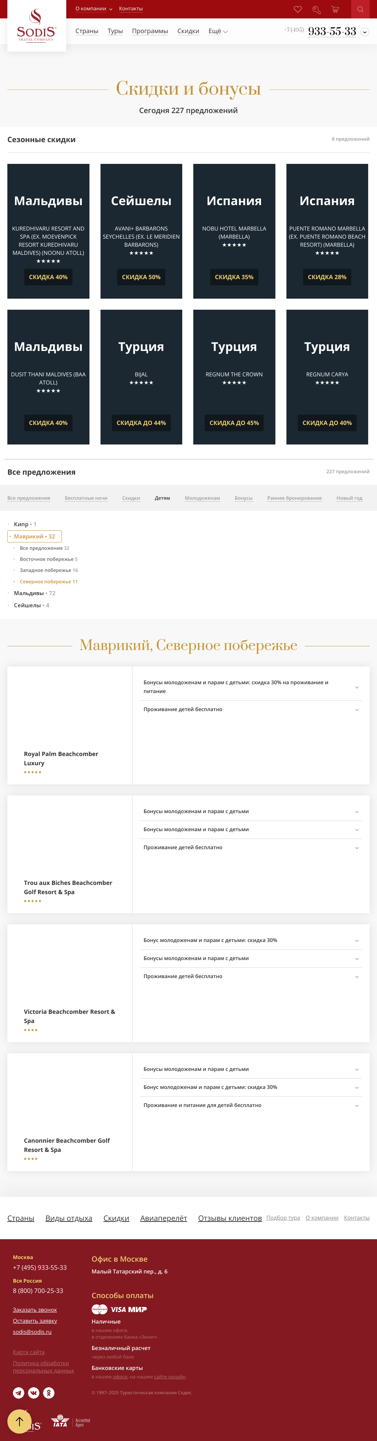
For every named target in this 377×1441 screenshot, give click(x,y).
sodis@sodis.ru (32, 1332)
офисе (120, 1376)
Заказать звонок (35, 1310)
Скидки (116, 1218)
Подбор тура (283, 1218)
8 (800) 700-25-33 (38, 1290)
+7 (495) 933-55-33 (40, 1267)
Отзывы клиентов (230, 1218)
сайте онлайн (170, 1376)
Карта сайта (29, 1352)
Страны (20, 1218)
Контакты (357, 1218)
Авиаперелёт (163, 1218)
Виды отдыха (68, 1218)
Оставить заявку (35, 1321)
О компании (90, 8)
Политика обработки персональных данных (43, 1367)
